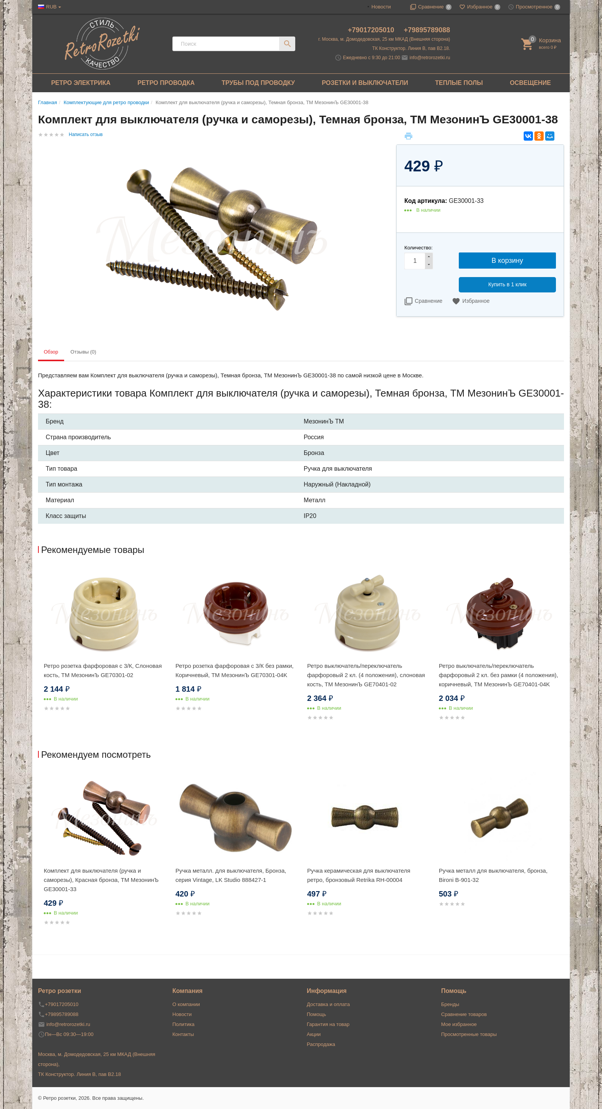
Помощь (316, 1014)
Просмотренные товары (469, 1034)
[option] (104, 648)
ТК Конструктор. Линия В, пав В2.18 (79, 1074)
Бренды (450, 1004)
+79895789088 (427, 30)
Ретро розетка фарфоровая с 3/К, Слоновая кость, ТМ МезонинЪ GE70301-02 (103, 670)
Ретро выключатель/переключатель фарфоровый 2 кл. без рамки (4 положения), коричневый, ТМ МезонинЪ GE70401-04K (498, 674)
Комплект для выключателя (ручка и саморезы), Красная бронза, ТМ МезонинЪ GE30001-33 (101, 879)
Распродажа (321, 1044)
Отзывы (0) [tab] (83, 352)
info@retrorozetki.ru (430, 57)
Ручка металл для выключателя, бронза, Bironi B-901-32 (493, 875)
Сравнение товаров (464, 1014)
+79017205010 (372, 30)
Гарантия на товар (328, 1024)
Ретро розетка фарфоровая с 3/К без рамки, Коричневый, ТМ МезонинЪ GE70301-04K (234, 670)
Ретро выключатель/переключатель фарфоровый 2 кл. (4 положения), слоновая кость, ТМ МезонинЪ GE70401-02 (366, 674)
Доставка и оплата (328, 1004)
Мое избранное (459, 1024)
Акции (314, 1034)
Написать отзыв (86, 134)
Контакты (183, 1034)
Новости (381, 7)
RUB (51, 7)
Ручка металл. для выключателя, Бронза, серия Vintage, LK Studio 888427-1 (230, 875)
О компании (186, 1004)
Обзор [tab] (51, 352)
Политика (183, 1024)
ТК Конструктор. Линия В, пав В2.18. (411, 48)
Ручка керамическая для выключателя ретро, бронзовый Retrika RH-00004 (358, 875)
